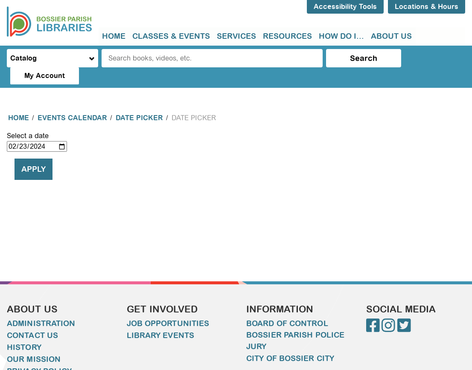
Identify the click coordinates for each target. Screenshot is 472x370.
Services (236, 36)
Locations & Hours (426, 7)
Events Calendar (72, 101)
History (24, 330)
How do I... (341, 36)
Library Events (160, 318)
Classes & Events (171, 36)
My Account (432, 58)
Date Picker (139, 101)
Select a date (28, 119)
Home (113, 36)
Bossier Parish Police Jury (295, 323)
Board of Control (287, 306)
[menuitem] (114, 36)
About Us (391, 36)
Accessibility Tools (345, 7)
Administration (41, 306)
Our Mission (34, 342)
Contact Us (32, 318)
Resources (287, 36)
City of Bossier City (290, 341)
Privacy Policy (39, 354)
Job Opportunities (168, 306)
